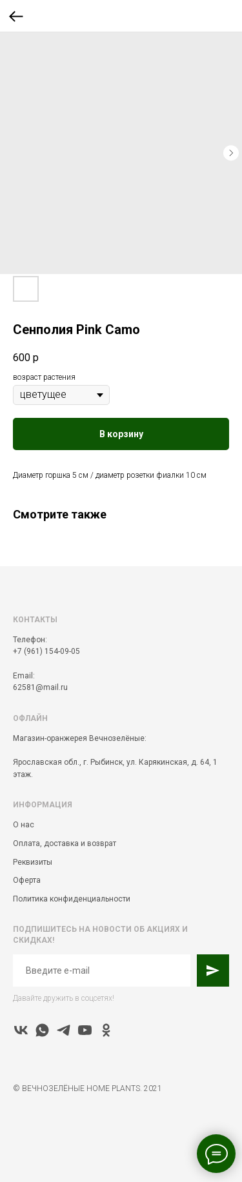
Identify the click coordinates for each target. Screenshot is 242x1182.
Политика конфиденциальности (71, 898)
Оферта (27, 880)
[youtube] (85, 1030)
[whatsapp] (42, 1030)
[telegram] (63, 1030)
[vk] (21, 1030)
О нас (23, 824)
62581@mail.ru (40, 687)
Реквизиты (32, 862)
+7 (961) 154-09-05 (46, 651)
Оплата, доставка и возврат (64, 843)
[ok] (106, 1030)
